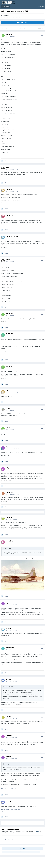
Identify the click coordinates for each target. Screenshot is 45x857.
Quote (6, 160)
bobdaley (9, 189)
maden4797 (10, 215)
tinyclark (9, 447)
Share (22, 848)
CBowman (9, 801)
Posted (12, 36)
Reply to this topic (22, 22)
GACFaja (8, 679)
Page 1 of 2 (22, 28)
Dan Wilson (9, 541)
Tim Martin (9, 492)
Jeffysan (9, 468)
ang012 (8, 427)
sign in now (37, 831)
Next (39, 28)
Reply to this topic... (9, 839)
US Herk (8, 628)
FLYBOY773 (9, 334)
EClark (8, 408)
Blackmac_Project (12, 236)
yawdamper (10, 517)
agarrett (8, 716)
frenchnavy (6, 15)
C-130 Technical (16, 17)
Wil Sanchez (10, 647)
